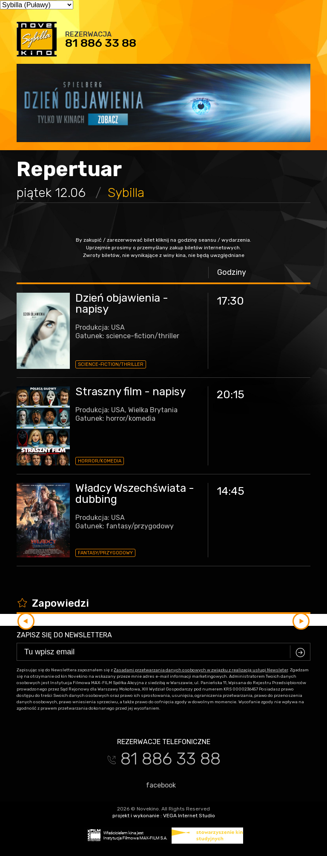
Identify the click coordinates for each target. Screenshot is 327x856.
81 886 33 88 (100, 43)
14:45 (230, 491)
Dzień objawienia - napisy (121, 303)
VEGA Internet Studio (189, 816)
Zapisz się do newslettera (64, 635)
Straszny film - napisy (130, 391)
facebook (157, 785)
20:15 (230, 394)
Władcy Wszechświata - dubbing (134, 494)
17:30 (230, 301)
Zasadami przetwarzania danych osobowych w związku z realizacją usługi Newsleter (201, 670)
